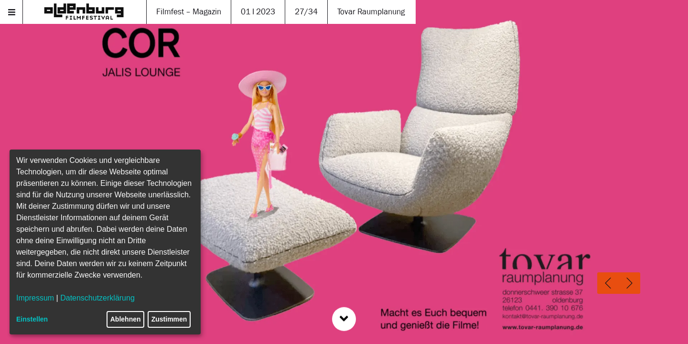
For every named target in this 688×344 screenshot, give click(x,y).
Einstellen (32, 319)
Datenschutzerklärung (97, 298)
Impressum (35, 298)
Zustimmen (169, 319)
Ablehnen (125, 319)
